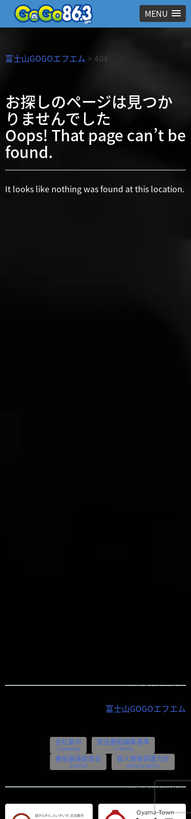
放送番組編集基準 (123, 744)
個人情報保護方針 (143, 761)
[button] (163, 13)
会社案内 (68, 744)
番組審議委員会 (78, 761)
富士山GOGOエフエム (45, 58)
